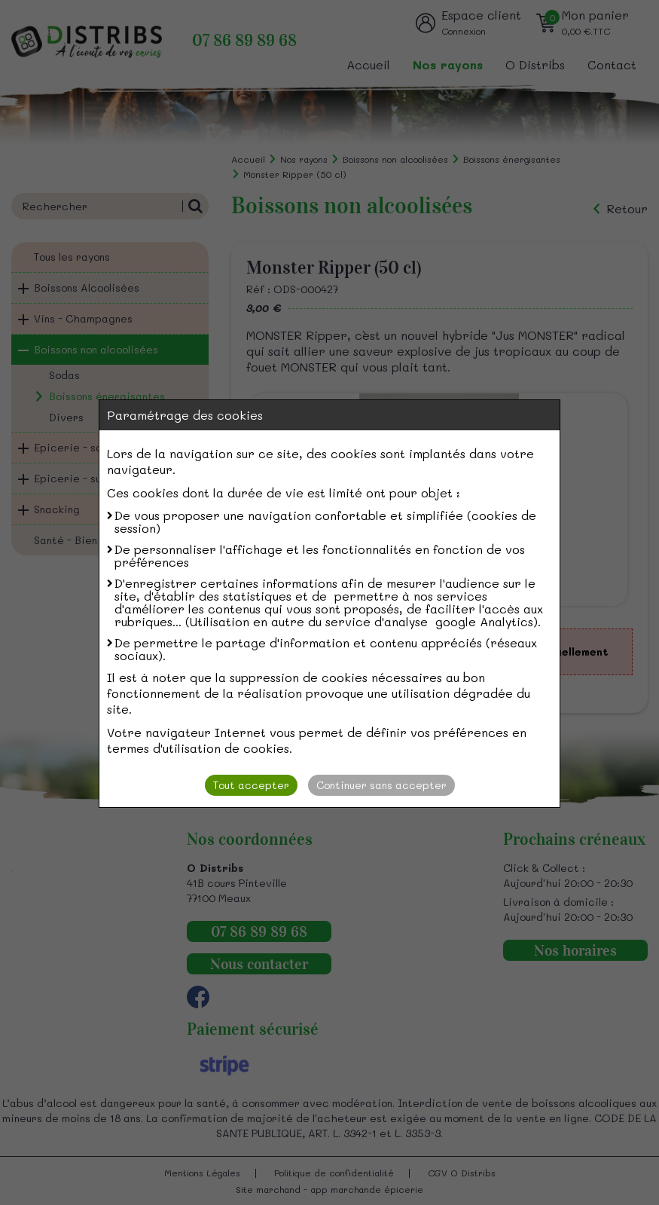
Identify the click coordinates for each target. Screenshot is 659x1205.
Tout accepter (251, 785)
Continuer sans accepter (381, 785)
